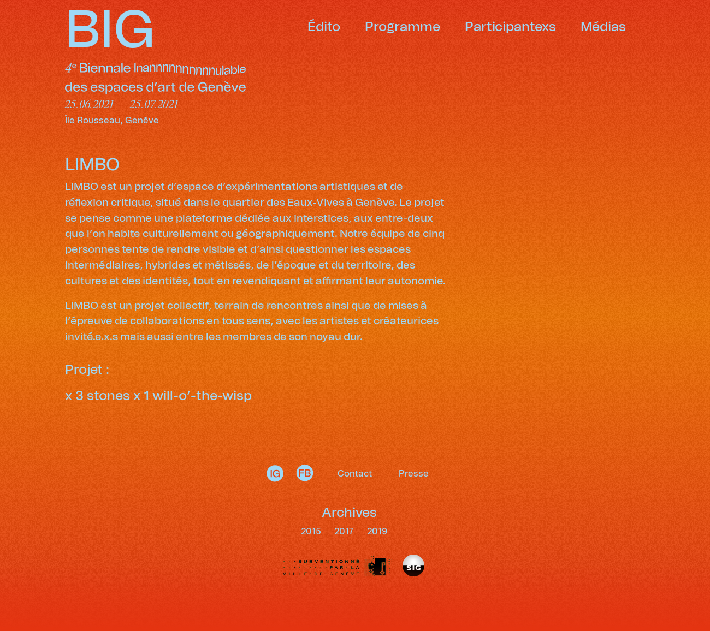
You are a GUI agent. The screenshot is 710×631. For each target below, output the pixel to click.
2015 (312, 531)
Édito (323, 27)
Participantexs (510, 27)
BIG (110, 31)
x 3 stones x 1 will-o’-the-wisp (158, 396)
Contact (355, 473)
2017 (345, 531)
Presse (414, 473)
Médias (603, 27)
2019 (377, 531)
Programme (402, 27)
